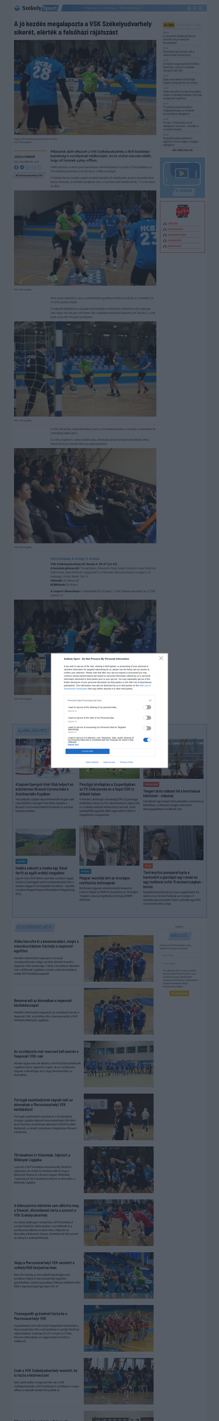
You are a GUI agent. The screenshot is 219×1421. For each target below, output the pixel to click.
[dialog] (109, 710)
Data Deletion (92, 762)
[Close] (162, 659)
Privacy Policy (126, 762)
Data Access (109, 762)
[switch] (147, 707)
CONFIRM (87, 751)
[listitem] (109, 700)
